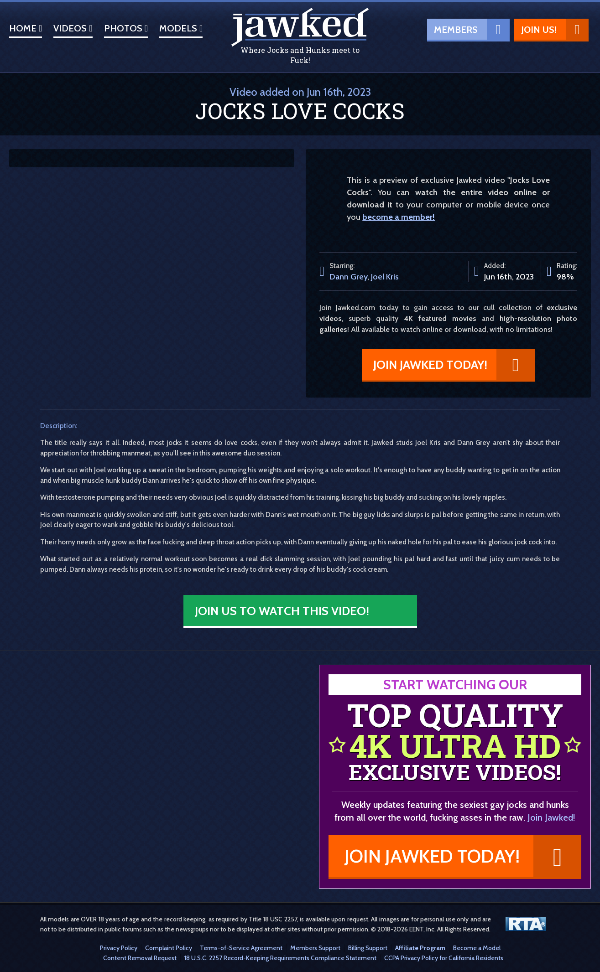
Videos (72, 28)
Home (25, 28)
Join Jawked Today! (454, 364)
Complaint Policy (168, 948)
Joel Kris (385, 277)
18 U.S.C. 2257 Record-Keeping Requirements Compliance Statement (280, 958)
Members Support (315, 948)
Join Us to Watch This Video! (282, 611)
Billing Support (367, 948)
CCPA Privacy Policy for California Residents (443, 958)
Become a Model (477, 948)
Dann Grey (348, 277)
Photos (126, 28)
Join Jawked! (551, 817)
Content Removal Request (140, 958)
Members (472, 29)
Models (181, 28)
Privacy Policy (118, 948)
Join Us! (555, 29)
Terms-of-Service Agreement (241, 948)
